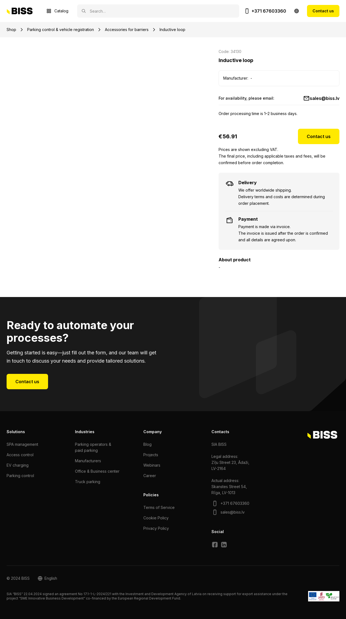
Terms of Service (159, 507)
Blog (147, 444)
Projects (150, 454)
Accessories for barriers (127, 29)
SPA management (22, 444)
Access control (20, 454)
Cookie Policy (156, 518)
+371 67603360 (269, 11)
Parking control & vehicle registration (60, 29)
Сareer (149, 475)
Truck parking (87, 481)
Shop (11, 29)
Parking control (20, 475)
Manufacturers (88, 460)
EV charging (18, 465)
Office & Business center (97, 471)
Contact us (323, 11)
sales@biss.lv (324, 98)
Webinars (151, 465)
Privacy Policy (156, 528)
